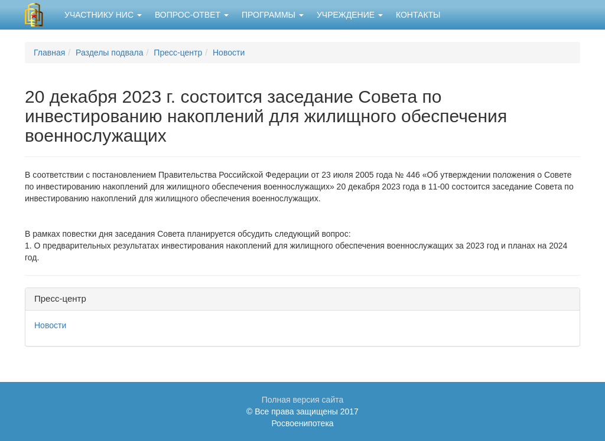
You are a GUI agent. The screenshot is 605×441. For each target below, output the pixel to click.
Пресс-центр (178, 52)
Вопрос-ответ (192, 14)
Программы (273, 14)
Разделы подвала (109, 52)
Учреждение (350, 14)
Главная (49, 52)
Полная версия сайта (303, 399)
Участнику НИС (103, 14)
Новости (229, 52)
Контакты (418, 14)
